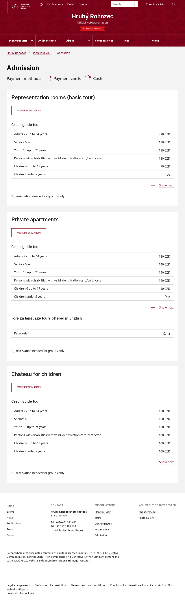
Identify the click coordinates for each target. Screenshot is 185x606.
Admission (101, 536)
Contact (84, 4)
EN (175, 4)
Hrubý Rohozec (92, 16)
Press (70, 4)
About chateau (147, 512)
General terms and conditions (90, 586)
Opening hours (103, 524)
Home (10, 506)
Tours (98, 518)
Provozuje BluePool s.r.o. (20, 594)
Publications (55, 4)
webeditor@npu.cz (28, 590)
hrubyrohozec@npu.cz (72, 531)
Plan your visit (103, 512)
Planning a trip (156, 4)
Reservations (102, 530)
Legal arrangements (18, 586)
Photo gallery (146, 518)
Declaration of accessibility (52, 586)
